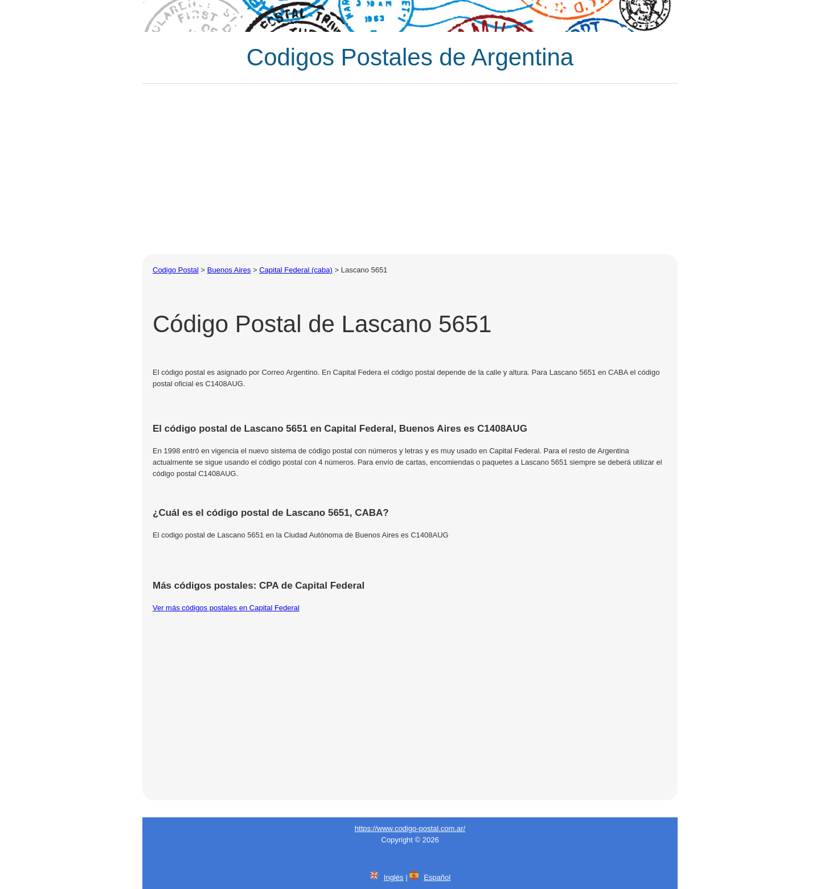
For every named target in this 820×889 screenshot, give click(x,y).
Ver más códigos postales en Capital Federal (226, 607)
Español (437, 877)
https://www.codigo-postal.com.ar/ (410, 828)
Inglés (394, 877)
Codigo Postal (176, 270)
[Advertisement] (410, 169)
